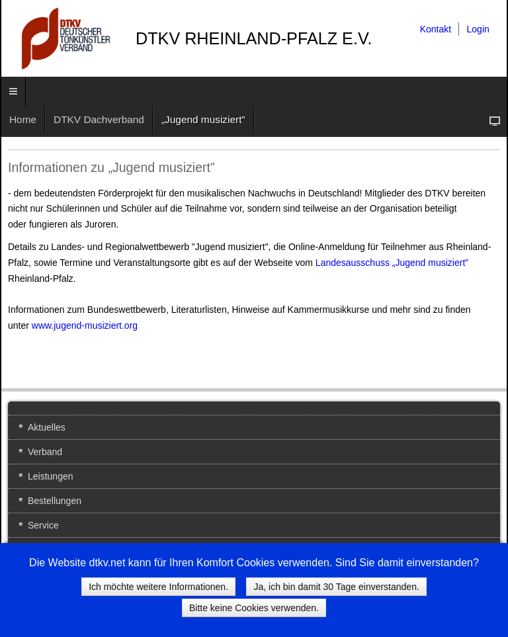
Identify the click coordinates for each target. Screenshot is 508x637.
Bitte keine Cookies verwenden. (254, 608)
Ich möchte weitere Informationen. (158, 586)
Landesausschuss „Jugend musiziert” (392, 262)
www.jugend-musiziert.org (85, 325)
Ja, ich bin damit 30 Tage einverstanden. (336, 586)
